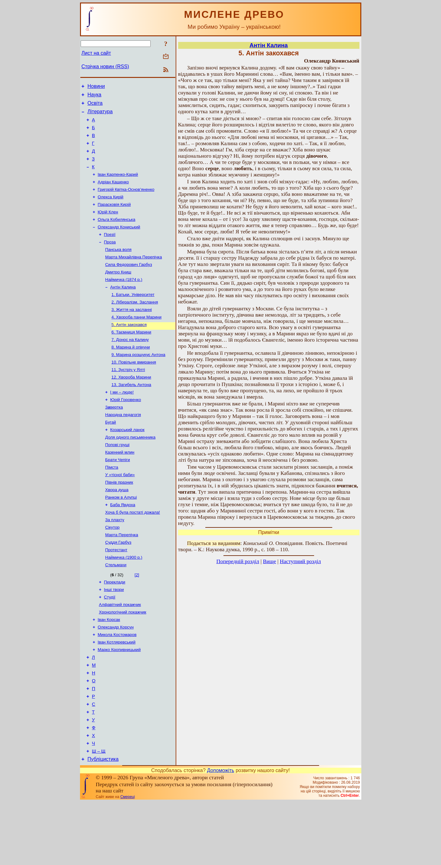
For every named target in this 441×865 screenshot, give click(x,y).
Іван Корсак (109, 666)
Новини (96, 87)
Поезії (110, 250)
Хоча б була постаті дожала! (132, 551)
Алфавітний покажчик (120, 650)
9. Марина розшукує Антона (139, 380)
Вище (269, 561)
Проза (110, 258)
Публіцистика (103, 822)
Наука (95, 96)
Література (100, 115)
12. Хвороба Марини (131, 405)
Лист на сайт (96, 53)
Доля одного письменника (130, 470)
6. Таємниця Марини (131, 356)
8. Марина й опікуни (131, 372)
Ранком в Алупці (121, 535)
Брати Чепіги (117, 494)
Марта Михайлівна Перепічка (133, 274)
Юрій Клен (108, 226)
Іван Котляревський (117, 691)
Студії (110, 642)
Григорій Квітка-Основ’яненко (126, 201)
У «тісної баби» (120, 510)
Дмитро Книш (118, 291)
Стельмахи (116, 608)
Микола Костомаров (117, 683)
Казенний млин (119, 486)
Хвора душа (116, 527)
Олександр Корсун (116, 675)
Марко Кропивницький (119, 699)
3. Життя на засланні (132, 331)
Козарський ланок (127, 462)
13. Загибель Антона (131, 413)
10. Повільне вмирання (134, 388)
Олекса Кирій (110, 209)
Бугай (110, 453)
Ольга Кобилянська (116, 234)
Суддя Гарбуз (118, 584)
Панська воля (118, 266)
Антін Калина (123, 307)
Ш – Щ (98, 813)
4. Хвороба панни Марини (137, 340)
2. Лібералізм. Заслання (135, 323)
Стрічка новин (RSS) (105, 66)
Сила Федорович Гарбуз (128, 283)
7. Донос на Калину (130, 364)
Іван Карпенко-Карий (118, 185)
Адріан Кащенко (113, 193)
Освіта (95, 106)
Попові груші (117, 478)
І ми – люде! (122, 421)
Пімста (111, 502)
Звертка (114, 437)
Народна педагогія (123, 445)
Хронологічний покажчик (122, 658)
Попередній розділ (237, 561)
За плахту (114, 559)
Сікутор (112, 567)
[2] (136, 618)
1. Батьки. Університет (133, 315)
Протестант (116, 592)
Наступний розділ (300, 561)
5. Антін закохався (129, 348)
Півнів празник (119, 518)
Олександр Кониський (119, 242)
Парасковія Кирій (114, 218)
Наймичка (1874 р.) (124, 299)
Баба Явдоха (122, 543)
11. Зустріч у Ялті (128, 396)
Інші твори (114, 634)
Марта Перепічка (121, 575)
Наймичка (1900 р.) (124, 600)
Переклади (114, 626)
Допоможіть (220, 833)
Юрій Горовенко (125, 429)
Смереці (127, 859)
